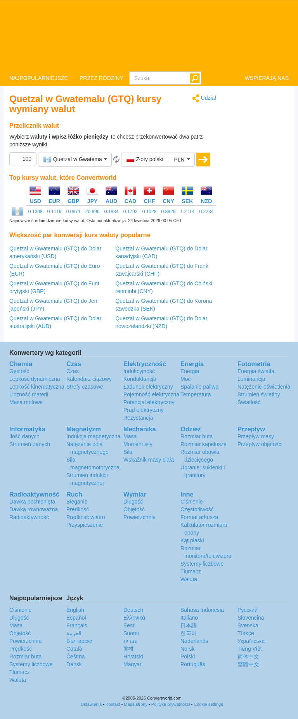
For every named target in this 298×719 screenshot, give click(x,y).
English (75, 610)
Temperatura (195, 394)
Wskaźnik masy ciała (148, 460)
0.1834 (111, 211)
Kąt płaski (192, 540)
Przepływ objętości (259, 444)
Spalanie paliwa (199, 387)
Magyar (132, 664)
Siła (127, 452)
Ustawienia (91, 704)
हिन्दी (128, 649)
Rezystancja (138, 418)
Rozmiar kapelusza (203, 444)
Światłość (248, 402)
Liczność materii (28, 394)
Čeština (75, 656)
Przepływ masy (255, 436)
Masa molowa (26, 402)
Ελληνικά (134, 618)
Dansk (74, 664)
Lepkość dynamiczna (34, 379)
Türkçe (245, 633)
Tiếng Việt (249, 649)
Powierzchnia (139, 517)
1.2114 (187, 211)
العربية (73, 633)
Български (79, 641)
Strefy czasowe (84, 387)
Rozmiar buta (196, 436)
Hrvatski (133, 656)
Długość (133, 501)
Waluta (188, 579)
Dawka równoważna (33, 509)
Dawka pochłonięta (32, 501)
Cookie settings (208, 704)
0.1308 (35, 211)
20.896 (92, 211)
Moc (185, 379)
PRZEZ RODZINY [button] (101, 78)
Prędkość (77, 509)
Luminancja (251, 379)
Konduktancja (139, 379)
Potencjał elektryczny (149, 402)
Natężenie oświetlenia (263, 387)
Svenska (247, 625)
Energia (189, 371)
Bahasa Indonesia (202, 610)
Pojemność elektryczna (151, 394)
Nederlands (194, 641)
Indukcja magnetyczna (93, 436)
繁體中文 (248, 664)
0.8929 (168, 211)
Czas (72, 371)
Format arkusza (199, 517)
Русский (247, 610)
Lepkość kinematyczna (36, 387)
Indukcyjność (139, 371)
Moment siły (137, 444)
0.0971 (73, 211)
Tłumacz (190, 571)
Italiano (189, 618)
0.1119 (54, 211)
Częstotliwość (197, 509)
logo (149, 35)
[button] (75, 160)
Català (74, 649)
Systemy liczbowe (202, 564)
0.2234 (206, 211)
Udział (204, 98)
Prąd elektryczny (143, 410)
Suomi (131, 633)
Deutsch (133, 610)
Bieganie (77, 501)
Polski (187, 656)
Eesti (129, 625)
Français (76, 625)
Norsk (187, 649)
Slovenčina (250, 618)
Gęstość (19, 371)
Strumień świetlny (258, 394)
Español (76, 618)
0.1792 (130, 211)
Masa (130, 436)
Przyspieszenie (84, 525)
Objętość (134, 509)
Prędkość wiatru (85, 517)
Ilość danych (24, 436)
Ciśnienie (191, 501)
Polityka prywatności (170, 704)
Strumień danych (29, 444)
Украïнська (251, 641)
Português (192, 664)
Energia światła (255, 371)
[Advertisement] (258, 210)
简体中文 (248, 656)
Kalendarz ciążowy (89, 379)
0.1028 (149, 211)
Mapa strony (135, 704)
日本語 (188, 625)
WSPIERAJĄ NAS (266, 78)
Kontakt (113, 704)
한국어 (188, 633)
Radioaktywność (29, 517)
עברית (130, 641)
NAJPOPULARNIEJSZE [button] (38, 78)
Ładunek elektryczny (148, 387)
